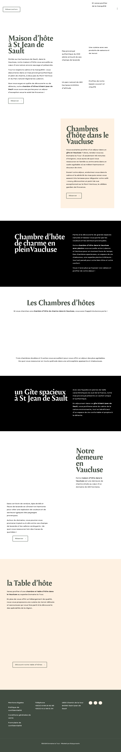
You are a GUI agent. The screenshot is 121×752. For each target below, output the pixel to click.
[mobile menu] (117, 9)
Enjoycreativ (75, 743)
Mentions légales (16, 703)
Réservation (11, 9)
